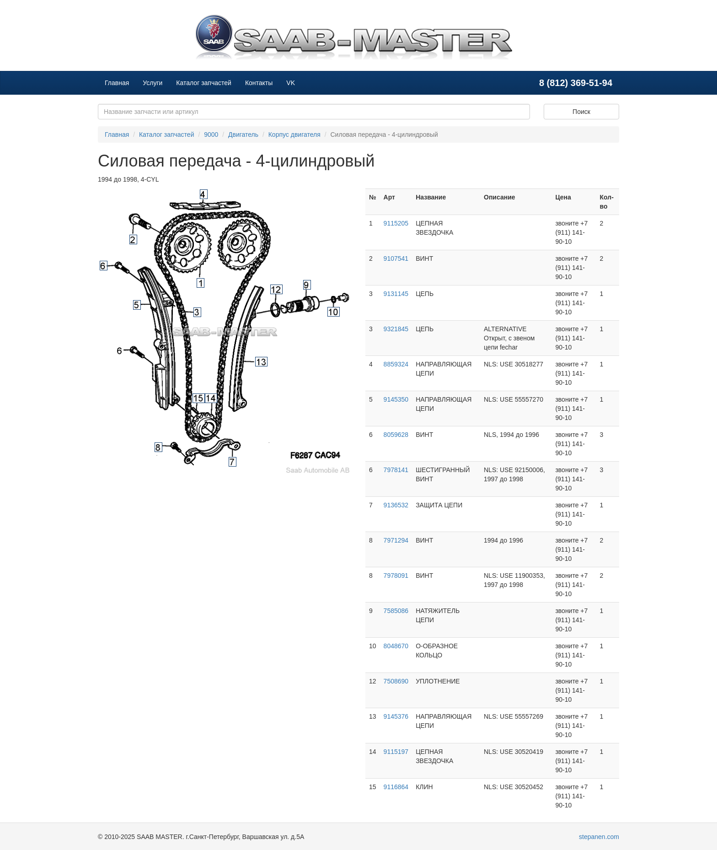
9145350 (396, 399)
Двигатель (243, 134)
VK (290, 82)
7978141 (396, 469)
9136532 (396, 505)
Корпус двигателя (294, 134)
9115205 (396, 223)
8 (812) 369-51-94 (575, 83)
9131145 (396, 293)
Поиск (581, 111)
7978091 (396, 575)
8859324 (396, 364)
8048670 (396, 646)
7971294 (396, 540)
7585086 (396, 610)
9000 (211, 134)
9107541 (396, 258)
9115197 (396, 751)
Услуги (152, 82)
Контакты (259, 82)
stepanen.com (599, 836)
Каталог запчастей (203, 82)
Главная (117, 82)
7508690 (396, 681)
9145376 (396, 716)
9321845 (396, 329)
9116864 (396, 787)
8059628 (396, 434)
